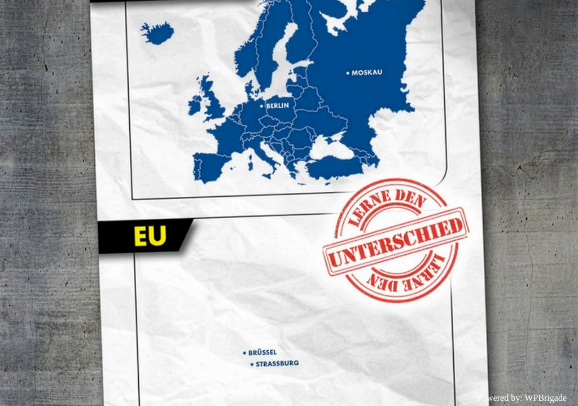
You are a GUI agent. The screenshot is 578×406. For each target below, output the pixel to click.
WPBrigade (545, 398)
